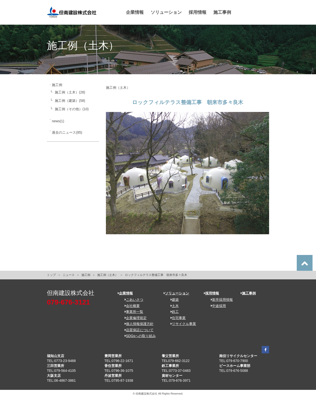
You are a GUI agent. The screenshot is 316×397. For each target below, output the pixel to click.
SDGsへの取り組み (138, 336)
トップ (51, 275)
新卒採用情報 (220, 300)
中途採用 (216, 306)
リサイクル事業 (181, 324)
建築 (173, 300)
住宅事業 (176, 318)
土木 (173, 306)
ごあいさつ (132, 300)
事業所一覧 (132, 312)
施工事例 (222, 12)
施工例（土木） (107, 275)
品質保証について (137, 330)
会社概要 (130, 306)
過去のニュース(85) (67, 132)
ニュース (69, 275)
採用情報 (197, 12)
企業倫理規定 (134, 318)
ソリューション (166, 12)
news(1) (58, 121)
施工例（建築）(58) (70, 101)
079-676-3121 (68, 302)
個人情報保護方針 (137, 324)
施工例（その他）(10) (72, 109)
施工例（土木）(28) (70, 92)
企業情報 (135, 12)
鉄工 (173, 312)
